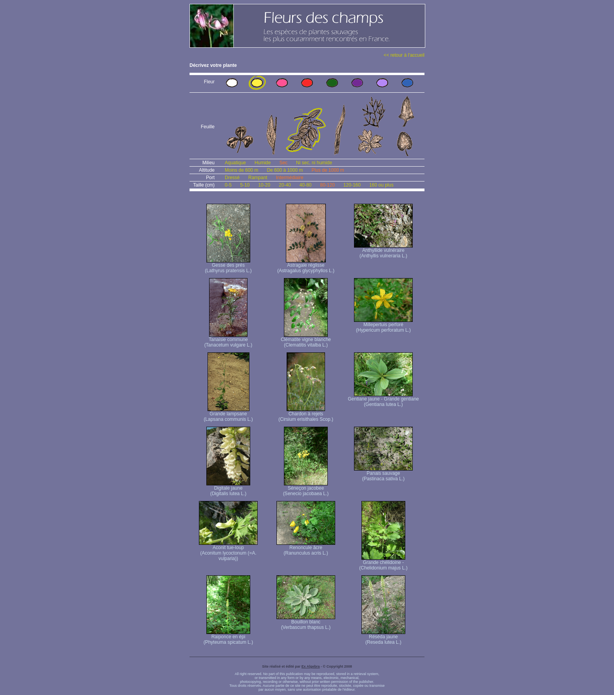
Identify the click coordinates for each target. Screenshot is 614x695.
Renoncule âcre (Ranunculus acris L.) (305, 548)
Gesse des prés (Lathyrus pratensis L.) (228, 265)
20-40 (285, 185)
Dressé (232, 177)
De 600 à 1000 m (285, 170)
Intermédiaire (289, 177)
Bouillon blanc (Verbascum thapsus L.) (305, 622)
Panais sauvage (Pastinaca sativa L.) (383, 473)
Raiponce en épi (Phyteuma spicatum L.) (228, 637)
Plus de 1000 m (327, 170)
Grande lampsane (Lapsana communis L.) (228, 414)
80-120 (327, 185)
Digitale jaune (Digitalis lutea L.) (228, 488)
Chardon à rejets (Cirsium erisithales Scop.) (305, 414)
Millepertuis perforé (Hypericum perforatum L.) (383, 325)
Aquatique (235, 162)
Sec (283, 162)
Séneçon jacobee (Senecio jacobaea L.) (306, 488)
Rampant (257, 177)
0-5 (228, 185)
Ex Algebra (311, 666)
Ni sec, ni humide (314, 162)
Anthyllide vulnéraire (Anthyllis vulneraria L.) (383, 251)
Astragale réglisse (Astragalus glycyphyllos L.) (305, 265)
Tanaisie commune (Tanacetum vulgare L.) (228, 340)
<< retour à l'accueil (404, 55)
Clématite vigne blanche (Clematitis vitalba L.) (306, 340)
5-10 (244, 185)
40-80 (306, 185)
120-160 (352, 185)
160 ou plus (381, 185)
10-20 (264, 185)
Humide (263, 162)
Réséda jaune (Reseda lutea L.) (383, 637)
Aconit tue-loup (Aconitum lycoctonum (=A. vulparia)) (228, 551)
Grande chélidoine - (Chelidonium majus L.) (383, 563)
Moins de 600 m (241, 170)
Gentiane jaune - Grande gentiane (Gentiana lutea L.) (383, 399)
